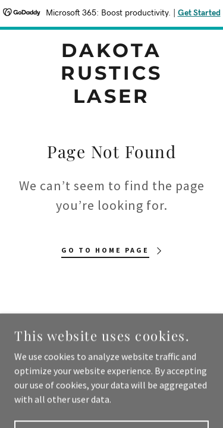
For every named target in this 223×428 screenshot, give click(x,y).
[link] (111, 73)
